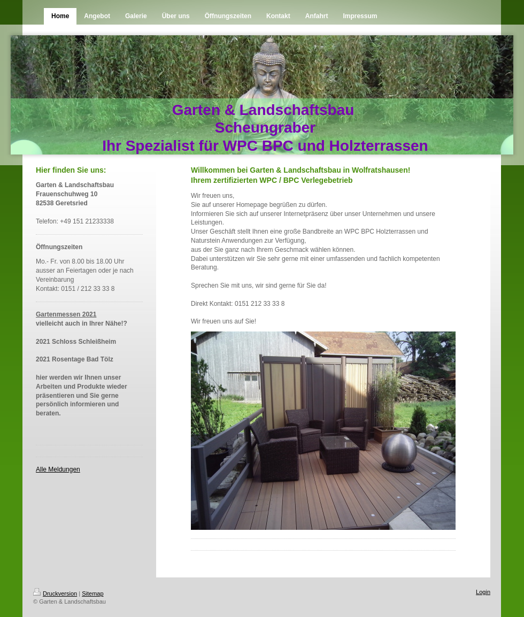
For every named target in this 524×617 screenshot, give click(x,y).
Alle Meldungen (58, 469)
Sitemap (92, 593)
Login (483, 592)
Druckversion (55, 593)
